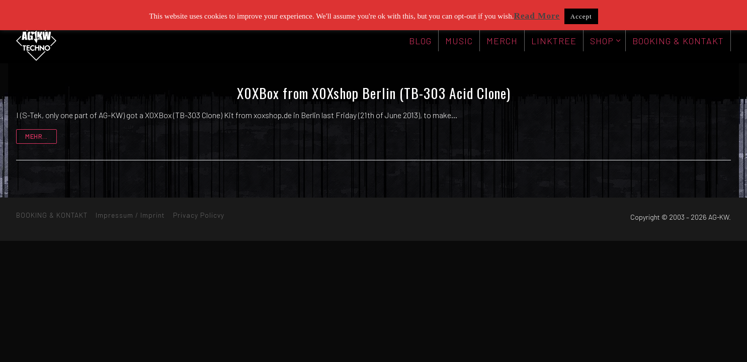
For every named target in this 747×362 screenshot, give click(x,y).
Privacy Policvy (198, 215)
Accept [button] (581, 16)
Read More (537, 16)
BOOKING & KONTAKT (52, 215)
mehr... (36, 136)
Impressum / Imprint (130, 215)
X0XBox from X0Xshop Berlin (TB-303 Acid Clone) (374, 93)
